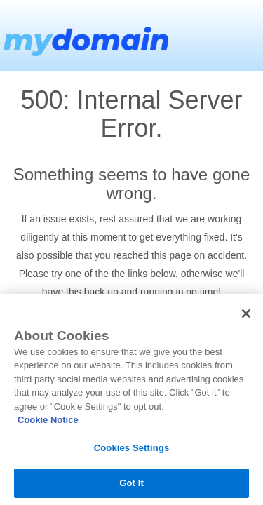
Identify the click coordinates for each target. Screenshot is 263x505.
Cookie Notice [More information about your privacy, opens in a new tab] (48, 420)
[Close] (246, 313)
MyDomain (84, 35)
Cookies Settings (132, 448)
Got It (131, 483)
